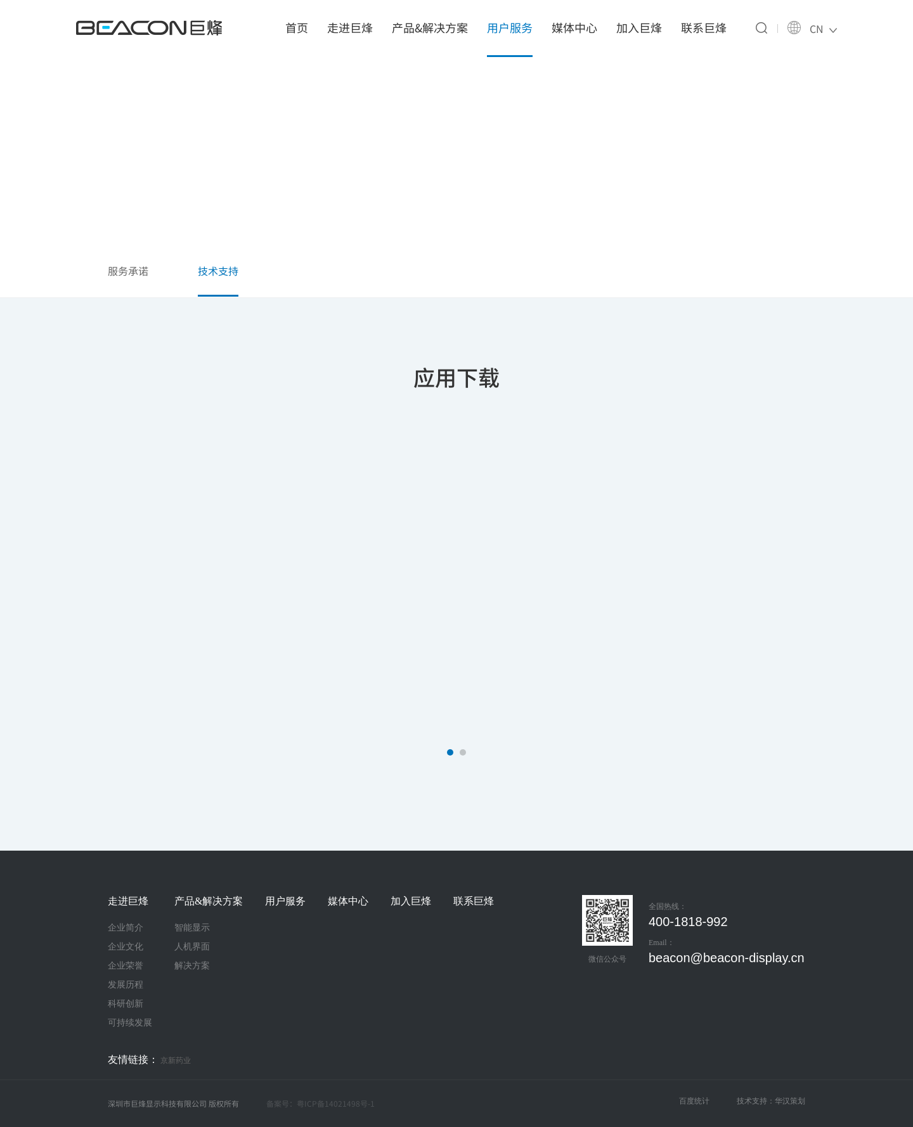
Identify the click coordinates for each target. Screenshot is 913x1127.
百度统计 (694, 1101)
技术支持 (218, 270)
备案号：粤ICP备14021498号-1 (320, 1103)
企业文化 (125, 946)
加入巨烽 (639, 27)
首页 (296, 27)
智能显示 (192, 927)
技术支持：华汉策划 (771, 1101)
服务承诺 (128, 270)
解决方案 (192, 965)
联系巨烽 (704, 27)
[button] (450, 752)
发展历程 (125, 984)
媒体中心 (574, 27)
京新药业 (175, 1060)
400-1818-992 (688, 922)
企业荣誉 (125, 965)
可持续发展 (130, 1022)
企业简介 (125, 927)
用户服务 (510, 27)
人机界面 (192, 946)
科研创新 (125, 1003)
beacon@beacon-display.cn (727, 958)
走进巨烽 (350, 27)
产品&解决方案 (430, 27)
